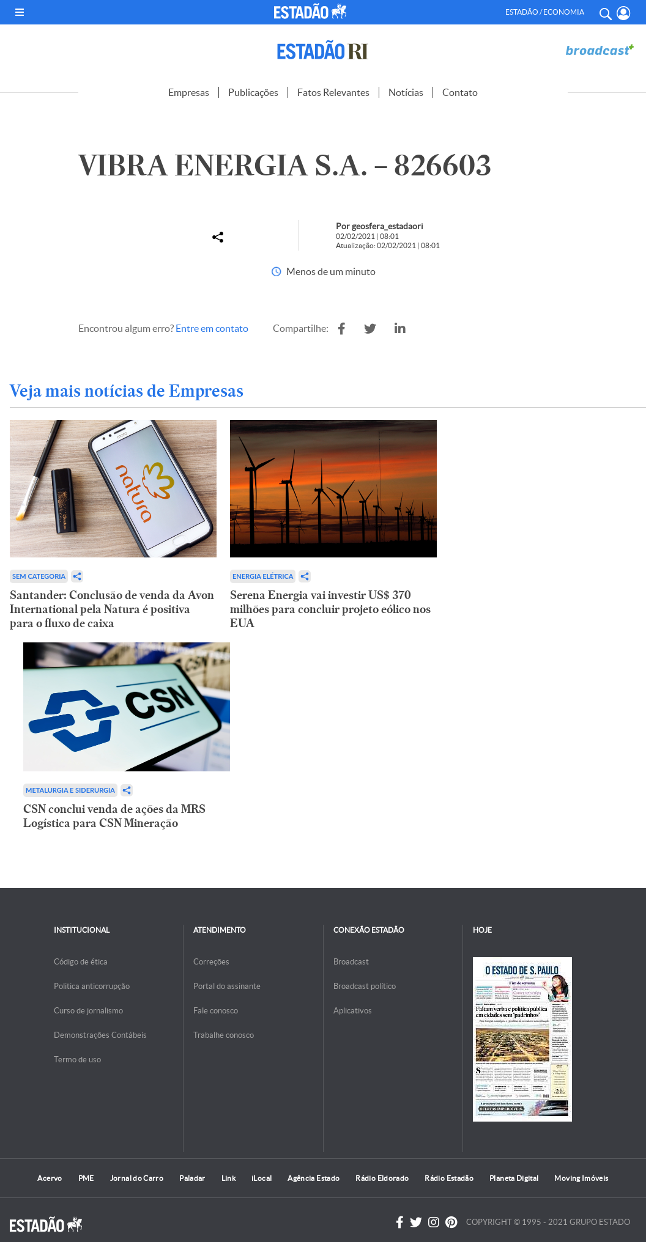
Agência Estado (314, 1178)
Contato (460, 92)
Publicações (253, 92)
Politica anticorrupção (92, 986)
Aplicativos (352, 1010)
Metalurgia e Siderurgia (70, 790)
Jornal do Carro (136, 1178)
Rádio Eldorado (382, 1178)
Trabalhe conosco (223, 1035)
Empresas (188, 92)
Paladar (192, 1178)
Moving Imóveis (581, 1178)
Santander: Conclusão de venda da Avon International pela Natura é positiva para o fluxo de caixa (112, 609)
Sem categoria (38, 576)
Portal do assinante (227, 986)
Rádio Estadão (449, 1178)
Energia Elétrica (263, 576)
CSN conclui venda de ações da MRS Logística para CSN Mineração (114, 816)
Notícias (405, 92)
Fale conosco (215, 1010)
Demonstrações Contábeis (100, 1035)
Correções (211, 961)
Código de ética (81, 961)
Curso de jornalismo (88, 1010)
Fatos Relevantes (333, 92)
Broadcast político (364, 986)
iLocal (261, 1178)
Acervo (49, 1178)
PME (86, 1178)
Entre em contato (212, 328)
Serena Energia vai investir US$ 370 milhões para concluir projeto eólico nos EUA (330, 609)
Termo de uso (77, 1059)
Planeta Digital (513, 1178)
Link (228, 1178)
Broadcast (351, 961)
